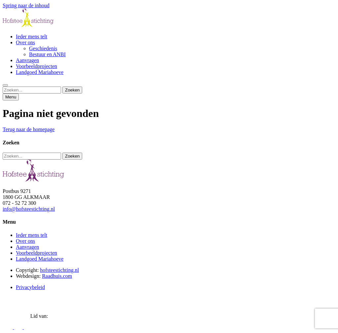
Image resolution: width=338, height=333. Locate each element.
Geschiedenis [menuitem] (43, 48)
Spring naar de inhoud (26, 5)
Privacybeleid (30, 287)
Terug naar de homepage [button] (28, 129)
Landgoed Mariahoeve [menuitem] (39, 72)
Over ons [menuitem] (25, 42)
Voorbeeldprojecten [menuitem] (36, 66)
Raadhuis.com (57, 276)
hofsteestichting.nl (59, 270)
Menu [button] (10, 96)
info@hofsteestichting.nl (29, 209)
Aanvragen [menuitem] (27, 60)
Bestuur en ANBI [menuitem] (47, 54)
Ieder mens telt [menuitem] (31, 36)
